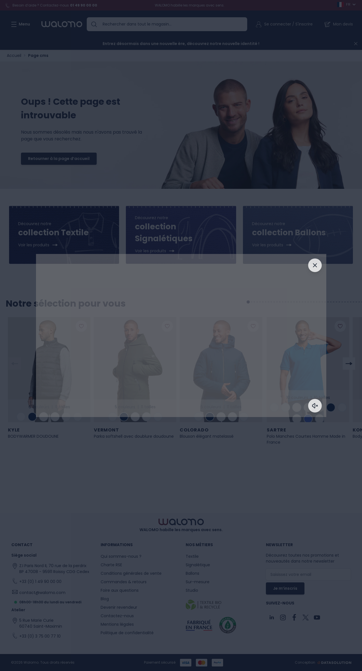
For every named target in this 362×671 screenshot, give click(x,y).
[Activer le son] (315, 406)
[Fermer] (315, 265)
